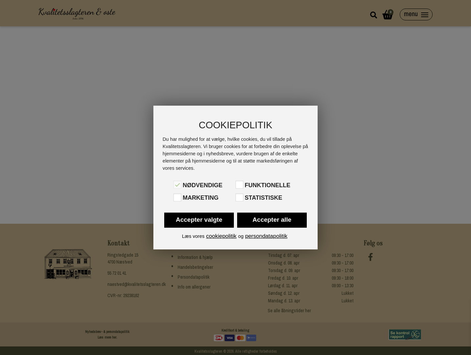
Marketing (200, 198)
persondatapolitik (266, 236)
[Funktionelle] (239, 185)
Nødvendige (202, 185)
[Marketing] (177, 197)
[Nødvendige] (177, 185)
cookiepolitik (221, 236)
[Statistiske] (239, 197)
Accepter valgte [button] (199, 219)
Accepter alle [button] (272, 219)
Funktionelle (267, 185)
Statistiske (263, 198)
